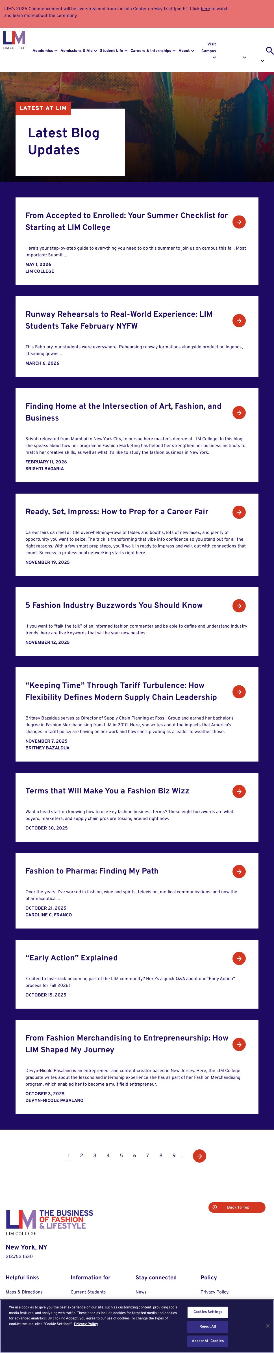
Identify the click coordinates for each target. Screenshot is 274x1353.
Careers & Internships (151, 51)
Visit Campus (208, 48)
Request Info (238, 48)
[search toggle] (270, 51)
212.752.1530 (19, 1257)
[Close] (268, 1326)
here (205, 9)
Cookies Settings (207, 1312)
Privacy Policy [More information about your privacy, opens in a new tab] (86, 1324)
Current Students (88, 1292)
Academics (42, 51)
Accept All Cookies (207, 1341)
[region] (137, 1326)
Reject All (207, 1327)
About (184, 51)
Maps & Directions (24, 1292)
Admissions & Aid (76, 51)
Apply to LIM (258, 48)
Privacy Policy (215, 1292)
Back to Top (243, 1208)
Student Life (111, 51)
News (141, 1292)
